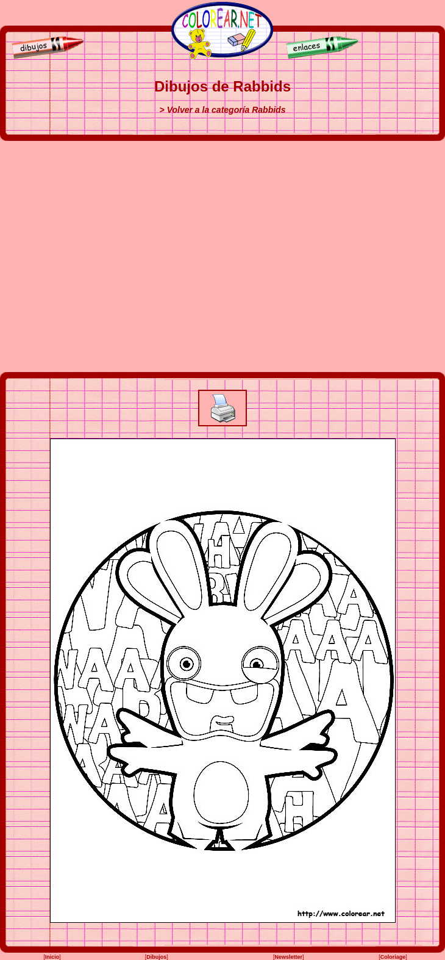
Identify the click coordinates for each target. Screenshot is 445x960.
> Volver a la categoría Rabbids (223, 110)
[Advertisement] (114, 256)
